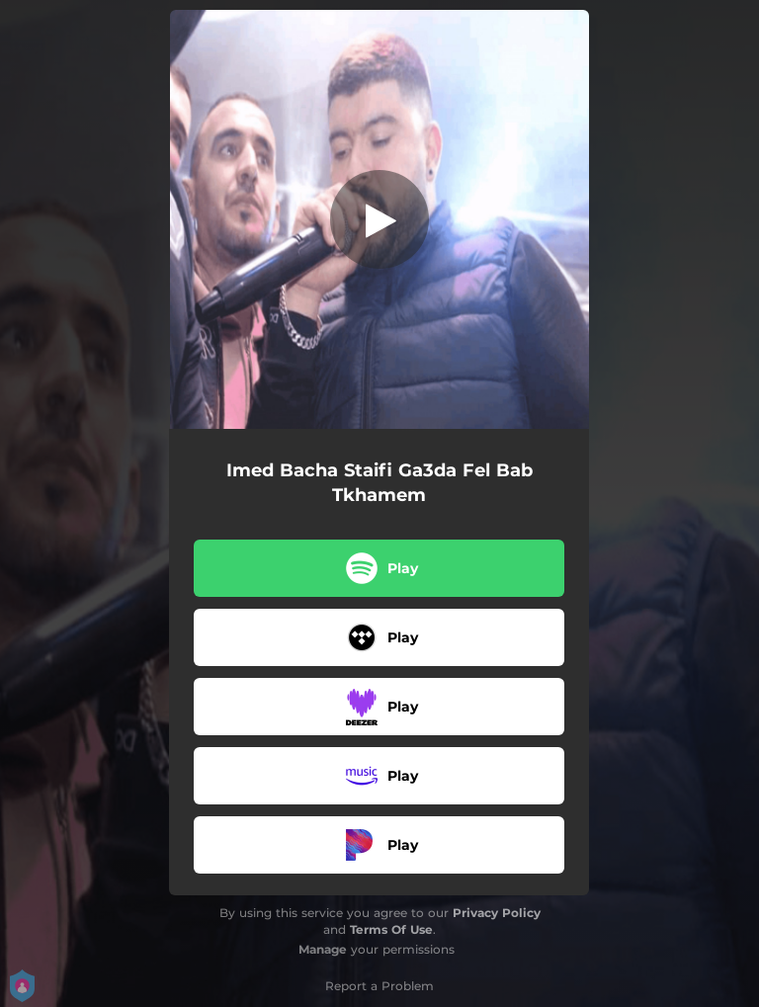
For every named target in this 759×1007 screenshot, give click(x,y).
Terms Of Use (391, 929)
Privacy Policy (497, 912)
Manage (322, 949)
